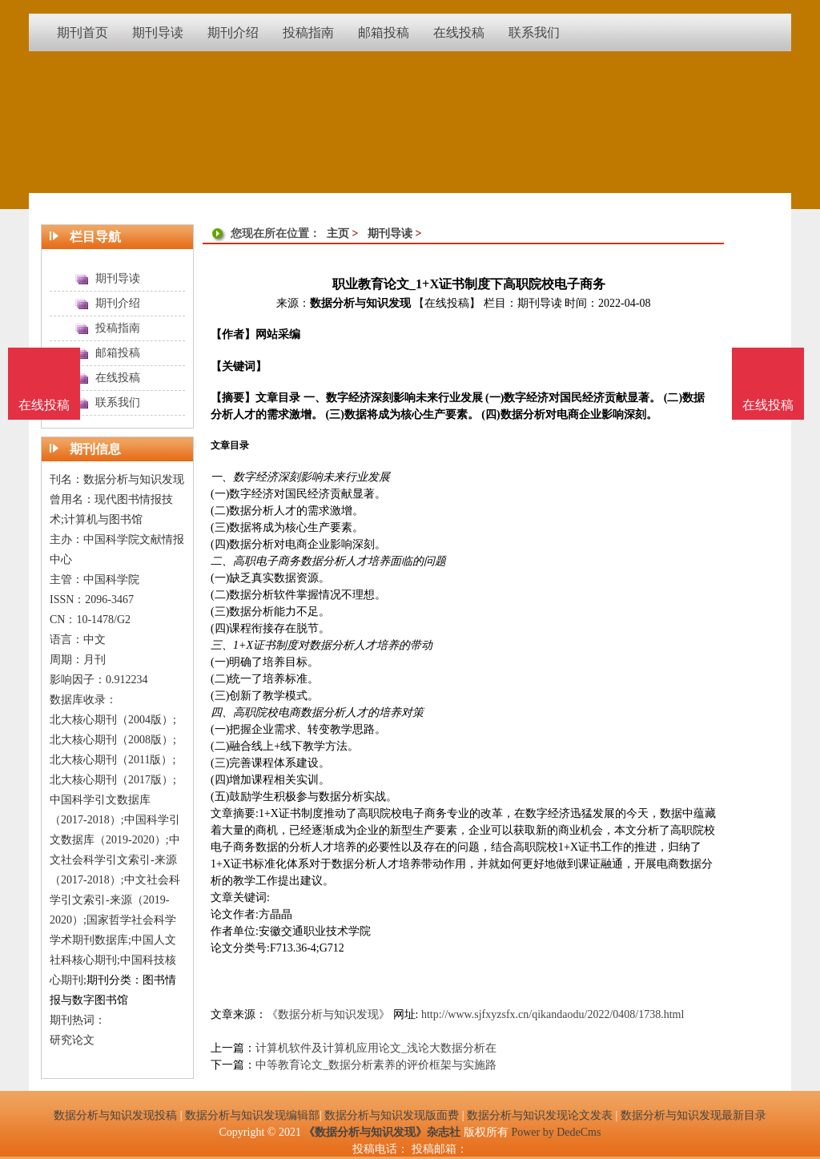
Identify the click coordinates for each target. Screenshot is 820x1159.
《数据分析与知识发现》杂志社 (381, 1132)
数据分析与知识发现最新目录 (693, 1115)
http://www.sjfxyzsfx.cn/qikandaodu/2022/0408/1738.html (552, 1014)
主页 (338, 233)
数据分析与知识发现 (360, 303)
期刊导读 (390, 233)
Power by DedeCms (556, 1132)
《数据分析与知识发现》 (328, 1014)
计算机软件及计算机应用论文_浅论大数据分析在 (375, 1048)
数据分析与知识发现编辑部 (252, 1115)
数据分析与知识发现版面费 (391, 1115)
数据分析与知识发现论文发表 (540, 1115)
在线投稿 (768, 405)
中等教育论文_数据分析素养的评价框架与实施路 (375, 1065)
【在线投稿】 (446, 303)
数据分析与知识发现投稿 (115, 1115)
